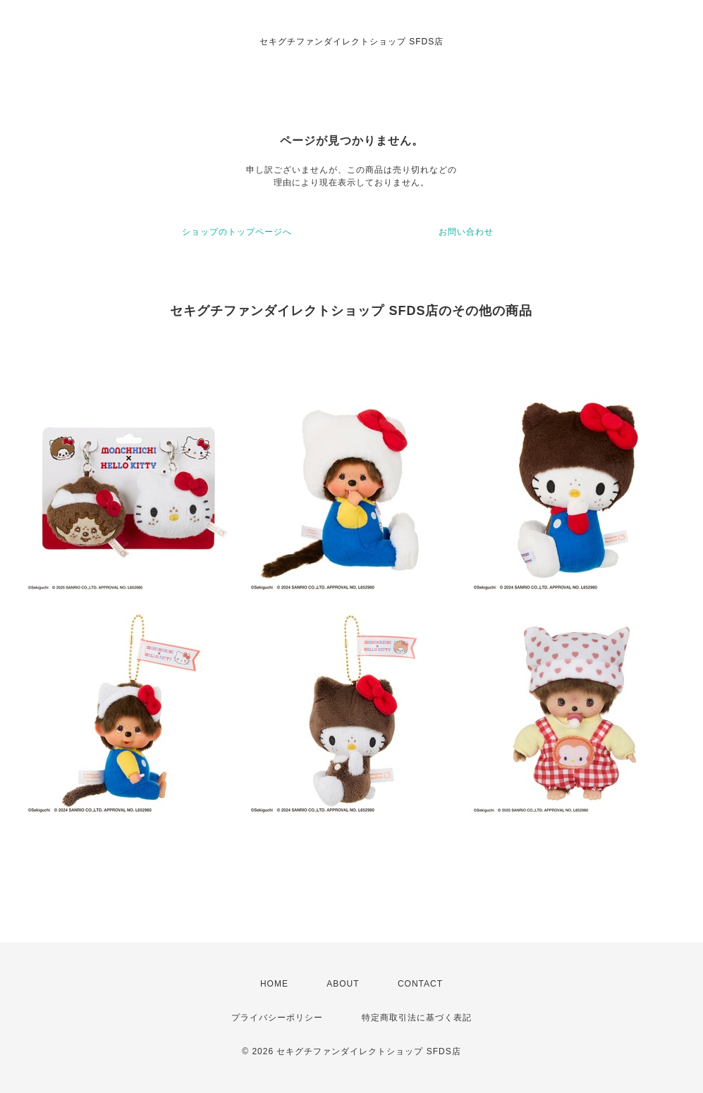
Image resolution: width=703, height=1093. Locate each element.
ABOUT (342, 984)
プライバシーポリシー (277, 1018)
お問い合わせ (466, 232)
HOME (274, 984)
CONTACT (420, 984)
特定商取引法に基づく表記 (417, 1018)
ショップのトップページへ (237, 232)
